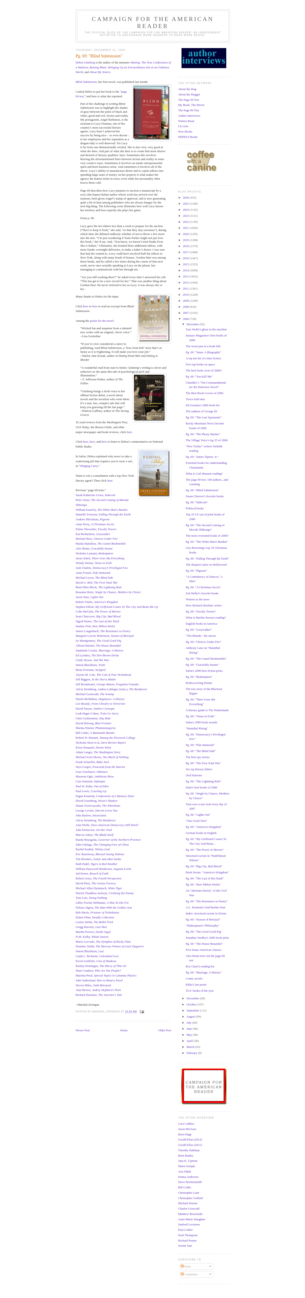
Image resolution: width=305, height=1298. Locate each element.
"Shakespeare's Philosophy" (202, 925)
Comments (189, 1274)
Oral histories (194, 775)
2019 (186, 240)
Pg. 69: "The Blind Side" (201, 751)
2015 (186, 264)
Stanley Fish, (95, 626)
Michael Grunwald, (95, 694)
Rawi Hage (185, 1134)
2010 (186, 294)
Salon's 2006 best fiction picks (204, 670)
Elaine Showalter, (96, 529)
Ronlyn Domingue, (101, 966)
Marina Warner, (96, 728)
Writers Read (186, 121)
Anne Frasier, (93, 572)
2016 (186, 258)
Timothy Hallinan (189, 1150)
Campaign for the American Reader (153, 22)
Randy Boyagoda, (108, 839)
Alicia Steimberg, (96, 820)
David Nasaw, (95, 708)
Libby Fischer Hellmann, (102, 902)
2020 (186, 234)
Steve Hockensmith (190, 1182)
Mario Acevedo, (86, 941)
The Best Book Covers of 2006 (204, 393)
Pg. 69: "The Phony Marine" (203, 434)
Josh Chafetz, (102, 568)
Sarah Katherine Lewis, (95, 495)
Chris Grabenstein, (93, 718)
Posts (186, 1266)
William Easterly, (102, 509)
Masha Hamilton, (101, 543)
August (191, 1016)
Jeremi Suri (185, 1245)
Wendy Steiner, (94, 563)
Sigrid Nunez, (97, 621)
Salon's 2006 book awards (201, 722)
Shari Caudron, (98, 970)
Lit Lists (183, 126)
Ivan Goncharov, (92, 771)
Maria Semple (186, 1166)
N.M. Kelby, (92, 936)
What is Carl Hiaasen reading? (204, 473)
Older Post (164, 1030)
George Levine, (96, 810)
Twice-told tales (195, 399)
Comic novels (194, 978)
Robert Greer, (99, 878)
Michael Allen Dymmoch (91, 888)
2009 (186, 300)
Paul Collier (185, 1230)
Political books (195, 508)
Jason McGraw (187, 1129)
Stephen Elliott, (117, 607)
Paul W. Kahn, (92, 786)
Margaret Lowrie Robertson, (93, 635)
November (193, 998)
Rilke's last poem (196, 984)
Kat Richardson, (93, 534)
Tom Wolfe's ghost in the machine (206, 329)
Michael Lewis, (94, 577)
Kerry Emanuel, (93, 747)
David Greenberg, (96, 800)
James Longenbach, (103, 631)
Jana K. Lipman (188, 1160)
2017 (186, 252)
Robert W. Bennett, (105, 737)
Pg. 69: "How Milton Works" (203, 884)
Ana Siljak (184, 1171)
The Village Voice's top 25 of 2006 (207, 440)
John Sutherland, (99, 980)
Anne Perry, (95, 524)
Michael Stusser (188, 1203)
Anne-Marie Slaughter (192, 1219)
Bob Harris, (97, 912)
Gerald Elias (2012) (190, 1139)
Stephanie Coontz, (99, 650)
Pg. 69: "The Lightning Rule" (203, 781)
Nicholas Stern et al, (101, 742)
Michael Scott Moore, (102, 757)
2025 (186, 203)
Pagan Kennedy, (105, 796)
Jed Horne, (92, 873)
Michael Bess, (97, 538)
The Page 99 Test (188, 110)
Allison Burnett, (98, 645)
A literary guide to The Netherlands (207, 710)
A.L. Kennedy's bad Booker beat (205, 907)
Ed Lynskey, (97, 655)
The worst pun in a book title (203, 346)
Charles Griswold (188, 1208)
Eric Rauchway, (100, 854)
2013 (186, 276)
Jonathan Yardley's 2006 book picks (207, 937)
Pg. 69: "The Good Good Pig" (204, 931)
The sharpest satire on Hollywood (206, 564)
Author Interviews (189, 115)
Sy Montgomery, (98, 640)
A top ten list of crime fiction (203, 358)
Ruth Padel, (96, 864)
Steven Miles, (93, 985)
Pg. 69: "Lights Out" (198, 814)
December (193, 324)
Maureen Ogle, (95, 776)
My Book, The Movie (191, 105)
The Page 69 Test (188, 99)
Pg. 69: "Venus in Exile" (200, 716)
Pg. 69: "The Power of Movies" (205, 849)
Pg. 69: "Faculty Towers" (201, 611)
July (189, 1022)
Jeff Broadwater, (107, 684)
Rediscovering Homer (199, 683)
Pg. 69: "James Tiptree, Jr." (202, 456)
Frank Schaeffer (85, 762)
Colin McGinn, (98, 611)
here (85, 306)
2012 (186, 282)
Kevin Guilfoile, (96, 961)
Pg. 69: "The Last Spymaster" (204, 417)
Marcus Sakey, (94, 834)
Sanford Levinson (189, 1224)
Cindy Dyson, (92, 660)
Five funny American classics (203, 950)
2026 (186, 197)
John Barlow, (91, 815)
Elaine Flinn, (95, 917)
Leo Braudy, (100, 703)
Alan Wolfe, (107, 825)
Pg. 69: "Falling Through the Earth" (207, 558)
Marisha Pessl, (106, 975)
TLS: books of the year (200, 990)
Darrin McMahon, (100, 699)
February (192, 1053)
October (191, 1004)
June (189, 1028)
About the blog (187, 89)
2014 (186, 270)
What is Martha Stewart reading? (206, 617)
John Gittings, (102, 844)
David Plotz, (96, 883)
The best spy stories (198, 757)
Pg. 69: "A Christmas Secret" (203, 587)
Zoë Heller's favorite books (202, 593)
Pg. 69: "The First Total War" (203, 763)
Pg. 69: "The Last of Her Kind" (205, 878)
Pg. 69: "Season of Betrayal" (203, 919)
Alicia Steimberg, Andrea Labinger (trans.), (111, 689)
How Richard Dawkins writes (204, 605)
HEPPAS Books (188, 137)
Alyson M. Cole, (103, 674)
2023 (186, 215)
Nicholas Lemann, (94, 553)
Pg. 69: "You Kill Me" (199, 376)
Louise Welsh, (94, 922)
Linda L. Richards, (97, 956)
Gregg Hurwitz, (91, 927)
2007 (186, 313)
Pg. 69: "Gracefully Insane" (202, 664)
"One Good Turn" (196, 820)
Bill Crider (184, 1187)
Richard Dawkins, (87, 995)
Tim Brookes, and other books (98, 859)
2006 (186, 319)
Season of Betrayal (122, 635)
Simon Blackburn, (90, 665)
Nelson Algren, (104, 907)
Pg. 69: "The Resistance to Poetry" (207, 901)
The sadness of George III (201, 411)
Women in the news (198, 599)
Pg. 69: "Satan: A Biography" (203, 352)
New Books (185, 131)
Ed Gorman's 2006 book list (202, 405)
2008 (186, 306)
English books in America (201, 623)
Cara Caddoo (186, 1123)
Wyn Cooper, (101, 767)
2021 (186, 228)
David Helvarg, (94, 723)
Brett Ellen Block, (99, 587)
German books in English (201, 833)
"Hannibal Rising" (197, 728)
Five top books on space (200, 364)
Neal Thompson (188, 1235)
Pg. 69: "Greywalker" (199, 629)
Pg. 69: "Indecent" (197, 502)
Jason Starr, (89, 597)
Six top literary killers (199, 769)
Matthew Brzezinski (190, 1214)
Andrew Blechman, (93, 519)
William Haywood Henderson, (103, 869)
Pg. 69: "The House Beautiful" (204, 943)
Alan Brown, (98, 990)
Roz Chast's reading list (200, 966)
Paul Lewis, (91, 791)
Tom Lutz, (91, 897)
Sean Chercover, (98, 616)
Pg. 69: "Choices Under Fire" (203, 642)
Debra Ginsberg (85, 62)
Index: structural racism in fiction (206, 913)
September (193, 1010)
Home (124, 1030)
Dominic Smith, (110, 946)
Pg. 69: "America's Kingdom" (204, 827)
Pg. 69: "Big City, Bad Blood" (204, 866)
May (189, 1034)
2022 (186, 222)
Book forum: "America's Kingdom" (207, 872)
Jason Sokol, (100, 558)
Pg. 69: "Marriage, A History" (204, 972)
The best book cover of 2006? (204, 370)
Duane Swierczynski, (98, 805)
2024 (186, 209)
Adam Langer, (98, 752)
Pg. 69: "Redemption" (199, 677)
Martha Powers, (93, 932)
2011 (186, 288)
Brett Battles (185, 1155)
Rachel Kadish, (93, 849)
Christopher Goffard (190, 1198)
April (190, 1041)
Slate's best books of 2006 (201, 787)
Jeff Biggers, (96, 679)
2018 (186, 246)
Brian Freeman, (91, 670)
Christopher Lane (188, 1192)
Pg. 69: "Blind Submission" (202, 490)
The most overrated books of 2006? (207, 535)
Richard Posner (187, 1240)
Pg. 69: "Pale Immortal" (200, 745)
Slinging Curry (89, 466)
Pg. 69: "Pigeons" (196, 570)
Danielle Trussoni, (103, 514)
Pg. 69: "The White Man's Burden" (207, 541)
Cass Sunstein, (90, 781)
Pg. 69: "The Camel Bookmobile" (206, 658)
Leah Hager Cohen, (97, 713)
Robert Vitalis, (97, 602)
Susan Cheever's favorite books (205, 496)
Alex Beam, (94, 548)
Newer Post (83, 1030)
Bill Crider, (95, 733)
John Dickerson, (94, 830)
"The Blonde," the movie (201, 635)
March (190, 1047)
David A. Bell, (97, 582)
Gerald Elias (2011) (190, 1145)
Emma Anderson (188, 1177)
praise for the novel (101, 320)
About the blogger (189, 94)
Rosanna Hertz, (108, 592)
